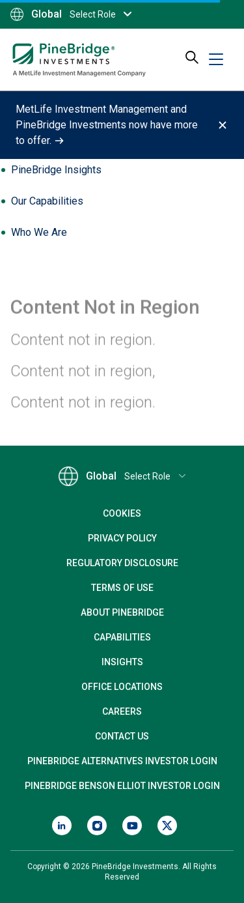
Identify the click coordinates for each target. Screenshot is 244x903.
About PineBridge (122, 612)
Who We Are (39, 232)
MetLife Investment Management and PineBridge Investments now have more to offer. (107, 125)
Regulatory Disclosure (122, 563)
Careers (122, 711)
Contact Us (122, 736)
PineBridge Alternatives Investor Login (122, 761)
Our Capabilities (47, 201)
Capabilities (122, 637)
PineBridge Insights (56, 170)
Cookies (122, 513)
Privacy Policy (122, 538)
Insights (122, 662)
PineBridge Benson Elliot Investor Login (122, 786)
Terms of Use (122, 587)
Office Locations (122, 686)
